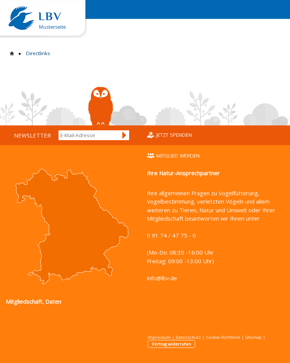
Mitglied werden (178, 155)
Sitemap (253, 337)
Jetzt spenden (174, 134)
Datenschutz (188, 337)
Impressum (159, 337)
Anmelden (124, 135)
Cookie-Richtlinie (223, 337)
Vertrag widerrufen (171, 344)
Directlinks (38, 53)
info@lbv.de (162, 278)
